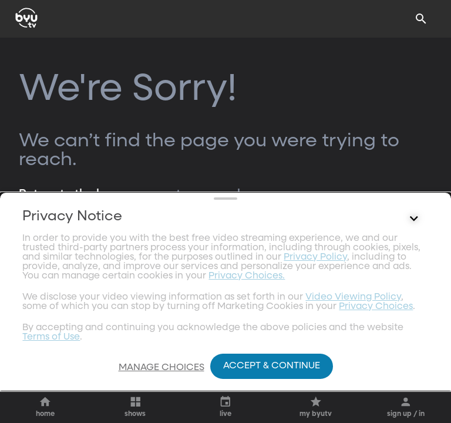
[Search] (421, 19)
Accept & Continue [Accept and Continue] (271, 366)
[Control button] (414, 321)
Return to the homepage (89, 194)
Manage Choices (161, 367)
